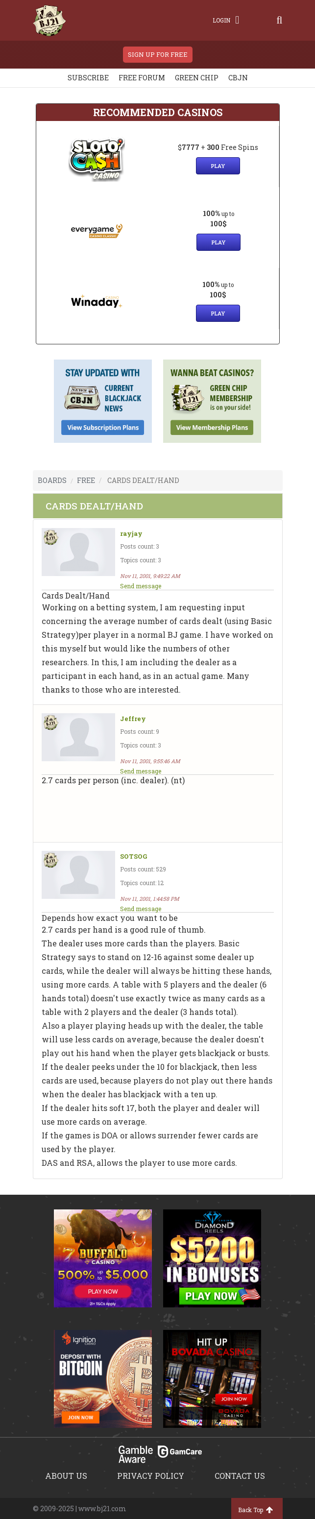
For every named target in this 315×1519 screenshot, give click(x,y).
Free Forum (142, 77)
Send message (140, 586)
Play (218, 165)
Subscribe (88, 77)
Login (226, 20)
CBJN (238, 77)
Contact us (240, 1476)
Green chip (196, 77)
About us (66, 1476)
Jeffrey (133, 719)
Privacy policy (150, 1476)
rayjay (131, 533)
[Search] (279, 20)
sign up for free (158, 54)
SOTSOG (133, 856)
